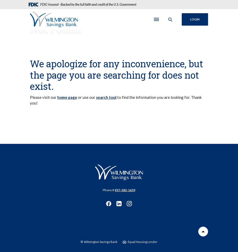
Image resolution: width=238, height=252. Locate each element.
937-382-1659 (125, 190)
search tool (106, 97)
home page (67, 97)
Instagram (129, 203)
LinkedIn (119, 203)
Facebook (108, 203)
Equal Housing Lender (142, 241)
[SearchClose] (170, 19)
